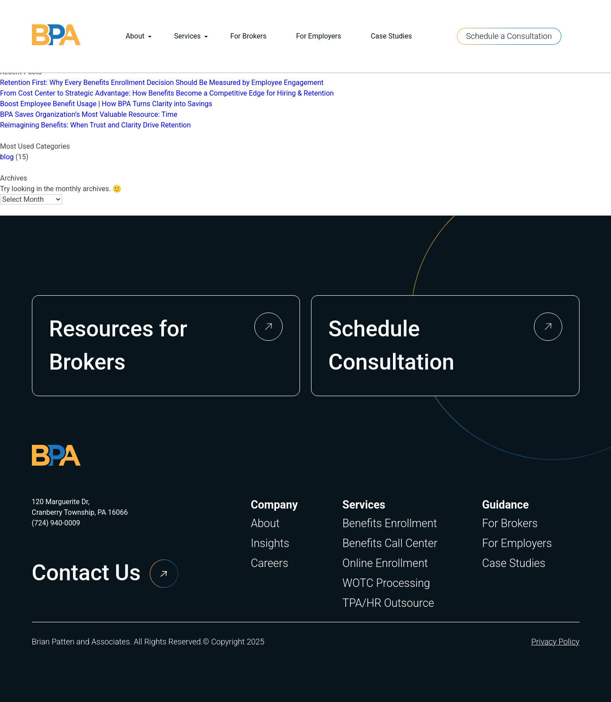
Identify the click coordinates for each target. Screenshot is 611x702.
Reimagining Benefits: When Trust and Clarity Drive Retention (95, 125)
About (134, 36)
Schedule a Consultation (509, 36)
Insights (270, 543)
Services (187, 36)
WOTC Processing (386, 583)
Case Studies (391, 36)
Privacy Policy (555, 641)
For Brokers (248, 36)
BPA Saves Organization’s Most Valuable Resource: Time (88, 114)
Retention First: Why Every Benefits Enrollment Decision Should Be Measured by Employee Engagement (161, 82)
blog (7, 157)
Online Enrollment (385, 563)
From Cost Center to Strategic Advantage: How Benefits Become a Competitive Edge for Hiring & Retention (167, 93)
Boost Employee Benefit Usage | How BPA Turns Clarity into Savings (106, 104)
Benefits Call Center (389, 543)
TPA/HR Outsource (388, 603)
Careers (269, 563)
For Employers (318, 36)
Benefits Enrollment (389, 523)
